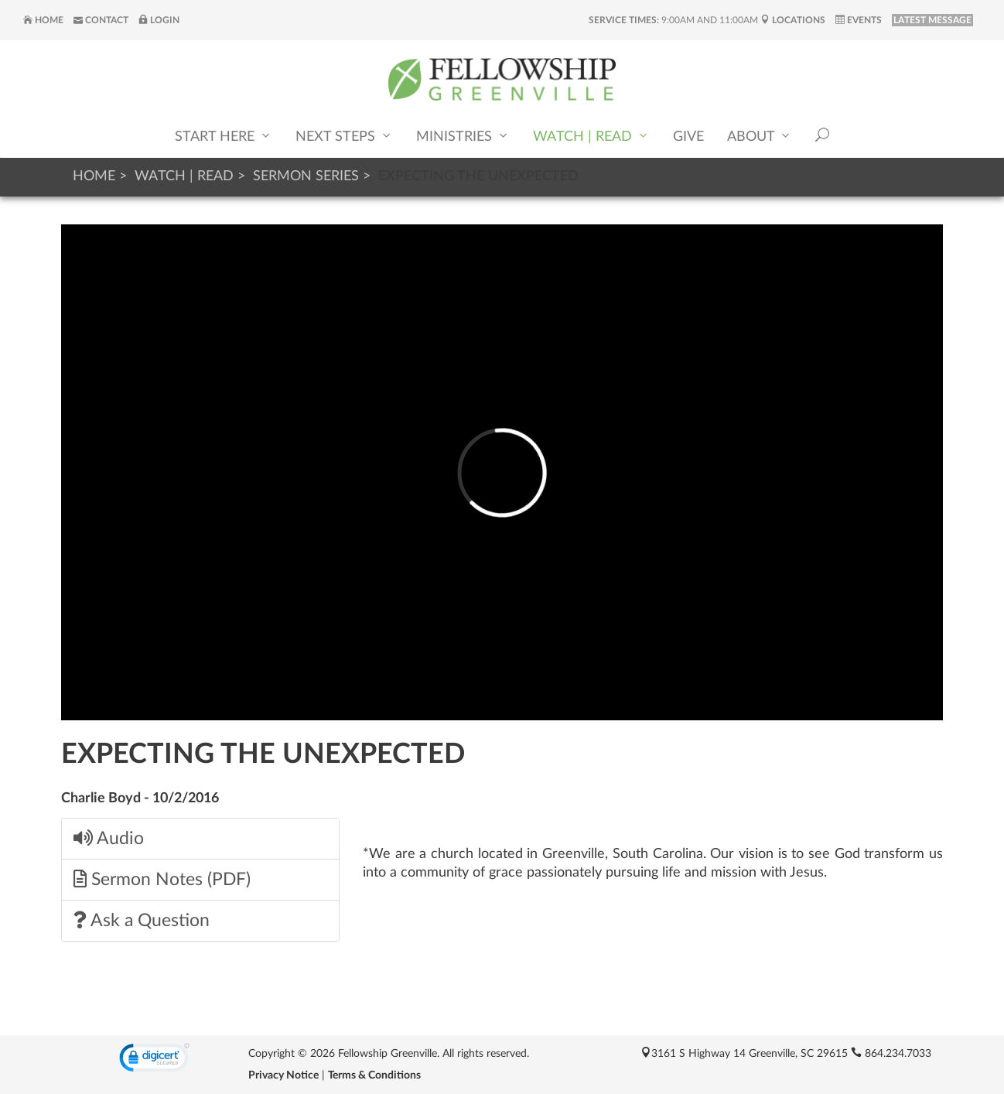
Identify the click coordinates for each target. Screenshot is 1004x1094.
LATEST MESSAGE (932, 20)
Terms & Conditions (374, 1075)
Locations (792, 20)
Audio (108, 838)
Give (688, 137)
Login (158, 20)
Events (858, 20)
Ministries (463, 136)
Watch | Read (591, 136)
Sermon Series (306, 176)
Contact (100, 20)
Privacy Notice (283, 1075)
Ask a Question (141, 920)
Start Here (223, 136)
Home (43, 20)
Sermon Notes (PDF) (162, 879)
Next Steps (344, 136)
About (759, 136)
